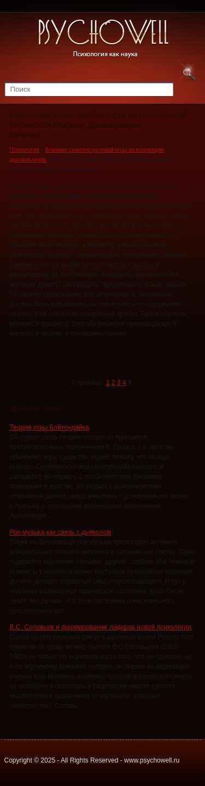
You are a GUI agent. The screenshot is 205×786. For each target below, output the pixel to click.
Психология (24, 150)
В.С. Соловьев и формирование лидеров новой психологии (100, 627)
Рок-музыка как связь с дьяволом (61, 532)
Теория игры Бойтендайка (49, 427)
